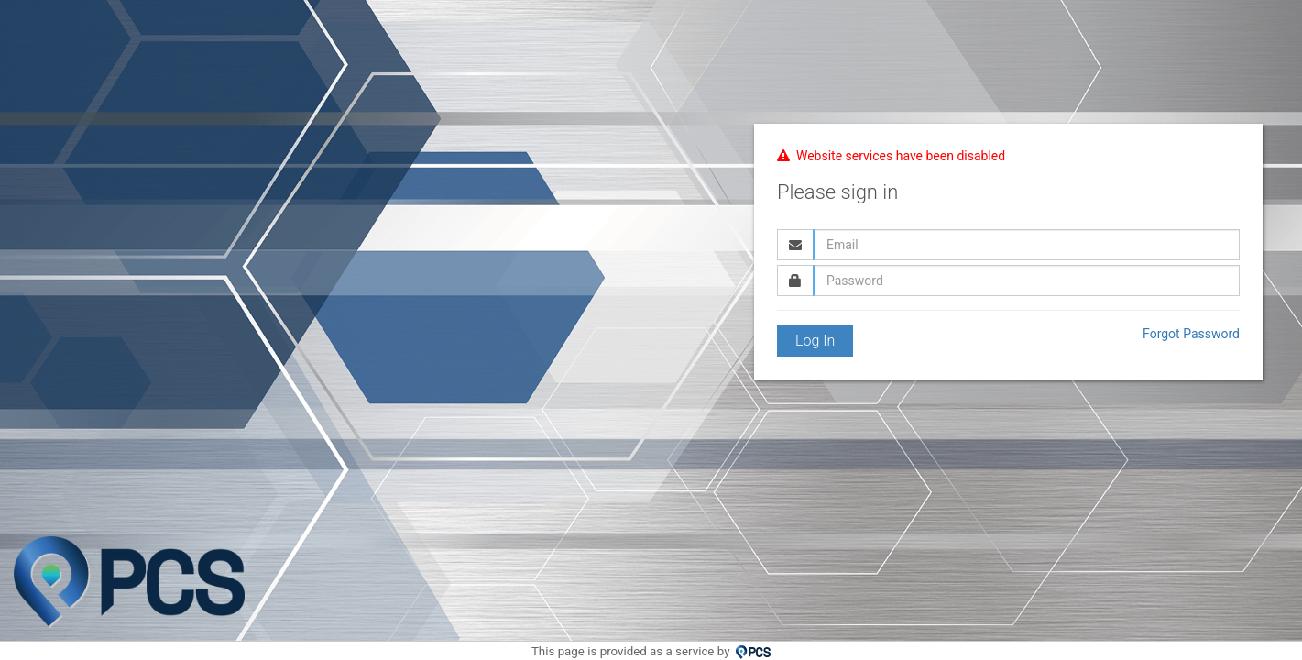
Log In (815, 340)
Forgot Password (1191, 333)
